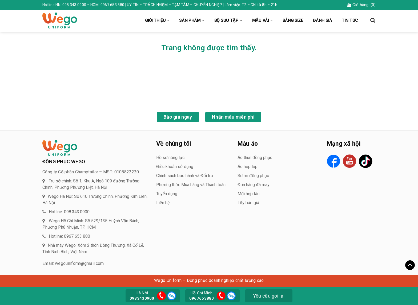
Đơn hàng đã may (254, 184)
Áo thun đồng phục (255, 157)
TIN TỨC (350, 20)
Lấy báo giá (248, 202)
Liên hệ (163, 202)
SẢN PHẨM (190, 20)
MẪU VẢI (260, 20)
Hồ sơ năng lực (170, 157)
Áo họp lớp (248, 166)
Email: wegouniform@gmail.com (73, 263)
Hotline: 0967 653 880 (69, 236)
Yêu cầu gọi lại (269, 296)
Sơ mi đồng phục (253, 175)
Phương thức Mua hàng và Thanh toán (191, 184)
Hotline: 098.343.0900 (69, 211)
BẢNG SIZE (293, 20)
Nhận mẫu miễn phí (233, 117)
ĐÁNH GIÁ (322, 20)
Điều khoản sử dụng (174, 166)
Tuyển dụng (166, 193)
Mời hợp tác (248, 193)
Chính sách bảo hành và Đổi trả (184, 175)
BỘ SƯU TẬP (226, 20)
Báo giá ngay (177, 117)
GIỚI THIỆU (155, 20)
